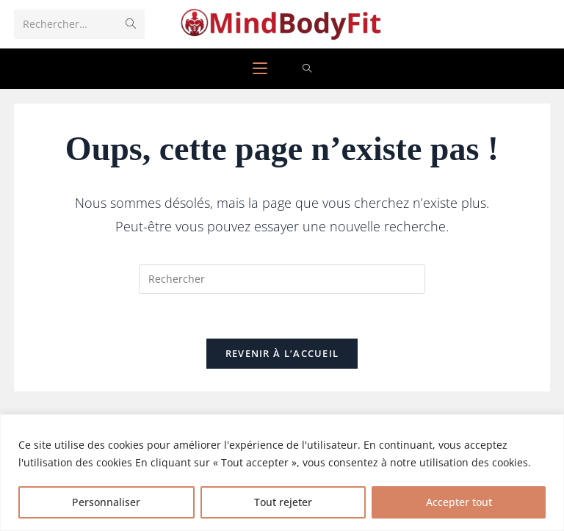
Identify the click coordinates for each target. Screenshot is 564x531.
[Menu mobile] (259, 68)
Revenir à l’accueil (282, 353)
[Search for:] (307, 68)
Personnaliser (106, 502)
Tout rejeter (283, 502)
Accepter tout (459, 502)
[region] (282, 472)
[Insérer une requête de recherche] (282, 279)
